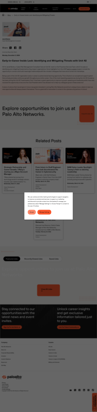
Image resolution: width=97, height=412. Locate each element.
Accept (32, 212)
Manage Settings (44, 212)
